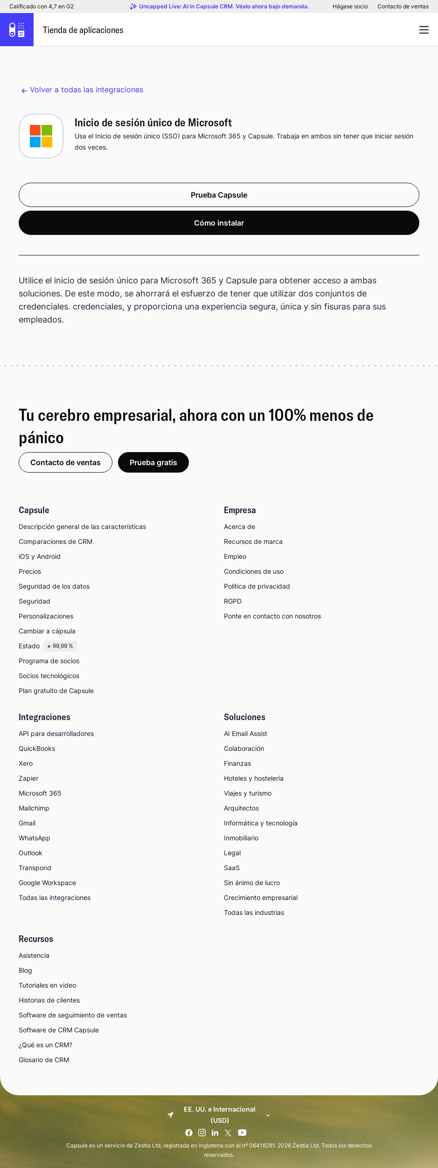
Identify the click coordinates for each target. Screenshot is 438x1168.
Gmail (27, 823)
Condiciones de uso (254, 571)
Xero (26, 763)
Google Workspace (47, 882)
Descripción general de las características (82, 526)
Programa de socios (49, 661)
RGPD (233, 601)
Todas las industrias (254, 912)
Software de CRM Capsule (59, 1030)
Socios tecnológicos (49, 676)
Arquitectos (241, 808)
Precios (30, 571)
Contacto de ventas (403, 6)
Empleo (235, 556)
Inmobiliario (241, 838)
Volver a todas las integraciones (86, 89)
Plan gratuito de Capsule (56, 690)
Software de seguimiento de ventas (73, 1015)
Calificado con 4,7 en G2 (41, 6)
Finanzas (237, 763)
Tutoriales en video (47, 985)
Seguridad (34, 601)
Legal (232, 853)
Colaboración (244, 748)
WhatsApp (34, 838)
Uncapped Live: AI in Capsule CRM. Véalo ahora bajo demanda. (224, 6)
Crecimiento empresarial (261, 897)
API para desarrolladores (56, 733)
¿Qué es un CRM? (45, 1045)
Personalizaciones (46, 616)
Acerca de (239, 526)
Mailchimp (34, 808)
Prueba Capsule (219, 194)
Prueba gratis (153, 462)
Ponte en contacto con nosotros (272, 616)
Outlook (30, 853)
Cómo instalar (219, 222)
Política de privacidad (257, 586)
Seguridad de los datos (54, 586)
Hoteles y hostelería (254, 778)
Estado (48, 646)
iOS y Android (40, 556)
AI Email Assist (245, 733)
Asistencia (34, 955)
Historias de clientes (49, 1000)
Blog (25, 970)
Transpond (35, 868)
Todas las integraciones (54, 897)
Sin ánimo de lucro (252, 882)
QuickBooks (37, 748)
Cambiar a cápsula (47, 631)
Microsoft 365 (40, 793)
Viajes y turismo (247, 793)
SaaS (232, 868)
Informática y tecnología (261, 823)
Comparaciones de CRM (55, 541)
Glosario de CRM (44, 1060)
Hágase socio (350, 6)
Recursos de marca (253, 541)
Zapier (28, 778)
